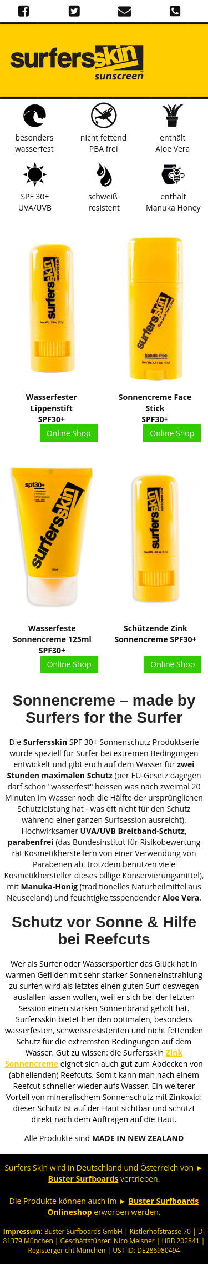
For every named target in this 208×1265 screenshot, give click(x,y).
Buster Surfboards (83, 1178)
